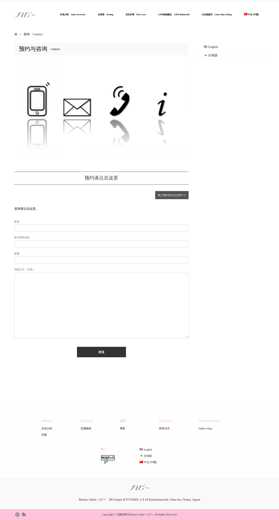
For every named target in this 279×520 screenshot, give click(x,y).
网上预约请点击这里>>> (172, 195)
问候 (44, 435)
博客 (122, 428)
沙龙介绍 (46, 428)
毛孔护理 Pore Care (136, 14)
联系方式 (164, 428)
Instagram (17, 514)
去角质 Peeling (105, 14)
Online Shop (205, 428)
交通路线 (86, 428)
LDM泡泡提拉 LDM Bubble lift (173, 14)
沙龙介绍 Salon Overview (73, 14)
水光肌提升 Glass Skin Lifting (217, 14)
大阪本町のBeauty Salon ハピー (135, 514)
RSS (23, 514)
